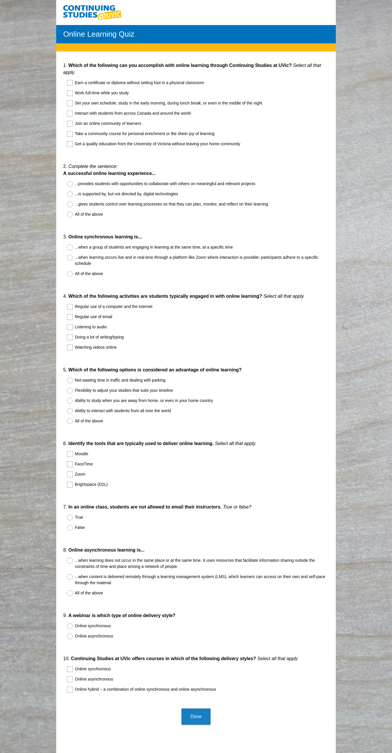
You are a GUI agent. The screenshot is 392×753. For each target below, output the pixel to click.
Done (196, 664)
